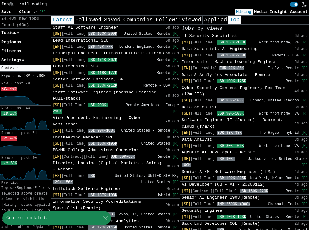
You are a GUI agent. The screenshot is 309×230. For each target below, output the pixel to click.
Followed (88, 20)
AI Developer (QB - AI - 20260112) (223, 184)
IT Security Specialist (209, 36)
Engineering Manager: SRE (83, 137)
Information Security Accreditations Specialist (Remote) (97, 204)
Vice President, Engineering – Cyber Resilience (97, 120)
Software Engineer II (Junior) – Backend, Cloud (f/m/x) (232, 123)
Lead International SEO (80, 40)
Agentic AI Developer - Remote (218, 152)
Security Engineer (203, 210)
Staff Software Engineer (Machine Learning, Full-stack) (106, 95)
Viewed (191, 20)
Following (170, 20)
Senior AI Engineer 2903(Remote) (221, 197)
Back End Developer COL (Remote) (221, 223)
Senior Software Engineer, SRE (89, 79)
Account (299, 12)
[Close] (105, 218)
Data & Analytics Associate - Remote (226, 75)
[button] (25, 68)
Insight (278, 12)
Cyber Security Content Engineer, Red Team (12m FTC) (233, 91)
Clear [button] (26, 12)
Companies (138, 20)
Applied (215, 20)
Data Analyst (197, 139)
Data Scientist (199, 107)
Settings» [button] (12, 60)
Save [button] (7, 12)
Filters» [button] (11, 51)
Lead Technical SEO (75, 66)
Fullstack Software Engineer (87, 189)
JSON (41, 76)
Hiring (243, 12)
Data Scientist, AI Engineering (220, 49)
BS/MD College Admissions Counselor (96, 150)
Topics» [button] (10, 32)
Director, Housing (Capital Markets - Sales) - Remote (107, 166)
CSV (26, 76)
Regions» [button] (11, 42)
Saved (112, 20)
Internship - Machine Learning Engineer (230, 62)
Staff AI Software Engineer (85, 27)
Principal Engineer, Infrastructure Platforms (108, 53)
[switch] (294, 4)
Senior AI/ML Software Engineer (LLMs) (228, 171)
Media (260, 12)
